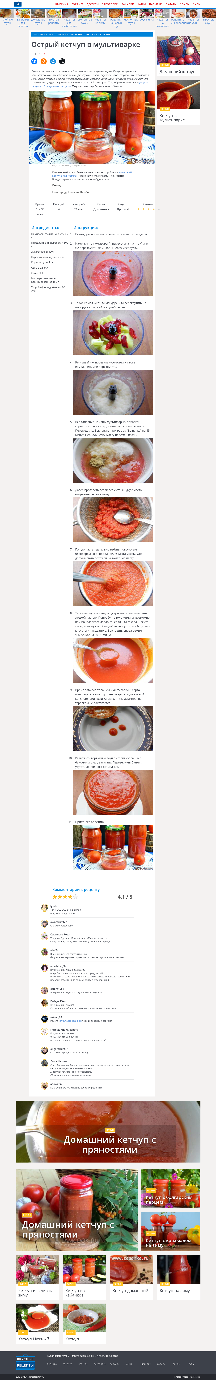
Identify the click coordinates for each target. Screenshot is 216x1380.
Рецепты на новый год (116, 23)
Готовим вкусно (25, 1362)
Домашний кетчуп (177, 71)
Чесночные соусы (131, 21)
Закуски (128, 4)
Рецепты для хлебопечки (69, 23)
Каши (141, 4)
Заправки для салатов (23, 23)
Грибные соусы (7, 21)
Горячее (77, 4)
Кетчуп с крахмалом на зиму (168, 1243)
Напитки (155, 4)
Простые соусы (208, 21)
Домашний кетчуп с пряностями (110, 1144)
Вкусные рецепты (53, 21)
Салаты (171, 4)
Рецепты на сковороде (162, 23)
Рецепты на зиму (100, 21)
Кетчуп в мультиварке (172, 117)
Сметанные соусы (85, 21)
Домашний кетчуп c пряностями (68, 1229)
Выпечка (61, 4)
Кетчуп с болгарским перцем (169, 1200)
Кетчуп (72, 1339)
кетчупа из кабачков (70, 1020)
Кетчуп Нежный (33, 1339)
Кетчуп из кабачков (75, 1292)
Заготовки (110, 4)
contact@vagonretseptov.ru (187, 1376)
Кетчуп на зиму (175, 1290)
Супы (197, 4)
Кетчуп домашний (130, 1290)
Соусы (185, 4)
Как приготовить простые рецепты (18, 4)
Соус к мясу (147, 19)
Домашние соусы (38, 21)
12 (43, 54)
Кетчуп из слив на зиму (36, 1292)
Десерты (93, 4)
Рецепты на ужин (193, 21)
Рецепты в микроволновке (181, 21)
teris (34, 53)
